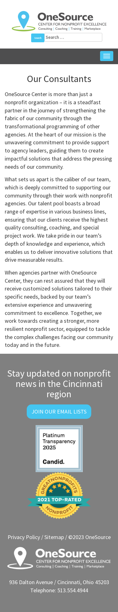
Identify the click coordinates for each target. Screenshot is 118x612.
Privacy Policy (24, 537)
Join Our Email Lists (59, 411)
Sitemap (54, 537)
